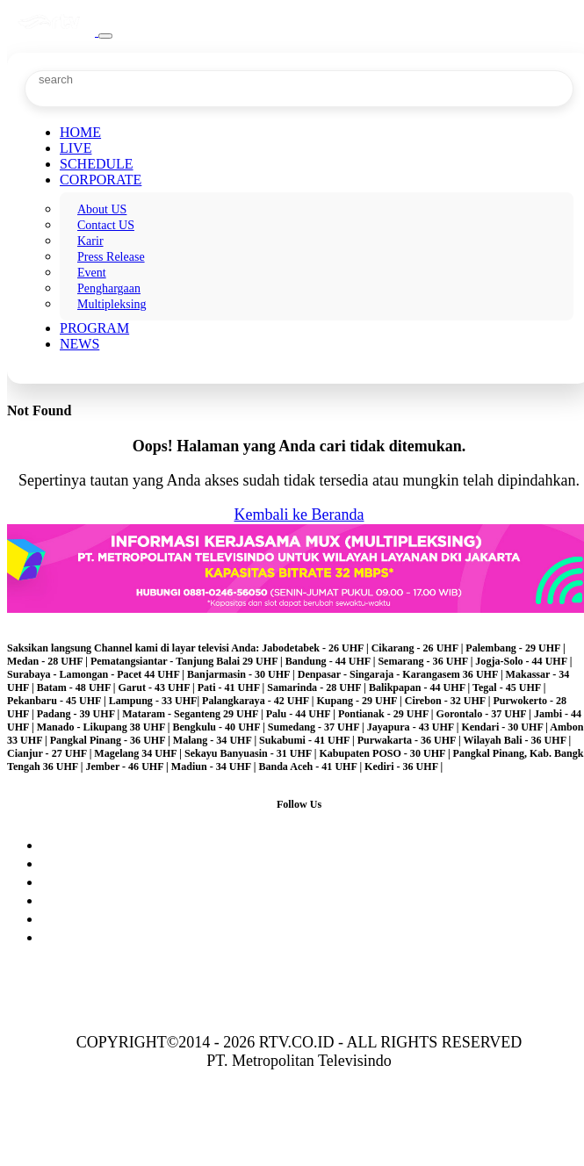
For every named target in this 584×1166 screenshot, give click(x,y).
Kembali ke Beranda (299, 514)
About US (101, 209)
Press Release (111, 256)
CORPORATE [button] (100, 179)
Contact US (105, 225)
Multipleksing (112, 304)
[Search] (106, 79)
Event (91, 272)
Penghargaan (109, 288)
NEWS (79, 343)
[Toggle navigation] (105, 36)
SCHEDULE (96, 163)
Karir (90, 241)
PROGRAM (94, 327)
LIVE (75, 147)
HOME (80, 132)
